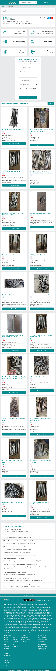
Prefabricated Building (9, 611)
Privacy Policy (24, 640)
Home (2, 5)
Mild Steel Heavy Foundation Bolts (40, 294)
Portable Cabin (29, 602)
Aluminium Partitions (42, 603)
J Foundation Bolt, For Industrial (12, 501)
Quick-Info (6, 645)
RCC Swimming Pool (30, 628)
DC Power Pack (25, 613)
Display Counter (41, 605)
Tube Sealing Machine (20, 603)
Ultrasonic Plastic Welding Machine (17, 622)
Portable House (14, 608)
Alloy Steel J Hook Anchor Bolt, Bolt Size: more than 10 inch (13, 335)
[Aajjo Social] (42, 599)
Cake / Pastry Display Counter (15, 619)
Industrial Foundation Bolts (38, 376)
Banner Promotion (42, 642)
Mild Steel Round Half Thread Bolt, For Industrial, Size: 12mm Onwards (14, 377)
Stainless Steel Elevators (44, 607)
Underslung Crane (42, 616)
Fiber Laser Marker (27, 619)
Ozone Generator (21, 631)
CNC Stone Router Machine (27, 614)
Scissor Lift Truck (34, 607)
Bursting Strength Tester (33, 617)
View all (51, 103)
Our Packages (41, 640)
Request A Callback (28, 594)
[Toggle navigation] (53, 10)
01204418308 (7, 655)
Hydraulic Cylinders (33, 613)
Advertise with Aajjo (42, 638)
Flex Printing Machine (15, 614)
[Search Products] (20, 2)
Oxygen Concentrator (12, 631)
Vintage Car (35, 629)
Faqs (5, 649)
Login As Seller (41, 649)
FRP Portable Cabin (15, 610)
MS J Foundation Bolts (9, 254)
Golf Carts (30, 629)
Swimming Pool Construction (18, 628)
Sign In (45, 2)
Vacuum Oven (10, 613)
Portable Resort (44, 608)
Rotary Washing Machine (40, 614)
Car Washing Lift (31, 625)
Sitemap (6, 638)
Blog (5, 644)
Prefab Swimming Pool (39, 626)
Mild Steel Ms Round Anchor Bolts (12, 129)
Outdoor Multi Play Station (39, 602)
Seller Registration (42, 637)
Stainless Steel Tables (9, 605)
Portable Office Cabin (43, 610)
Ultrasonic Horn (43, 620)
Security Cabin (7, 608)
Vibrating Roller (10, 603)
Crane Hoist (10, 617)
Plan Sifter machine (34, 620)
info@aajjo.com (7, 659)
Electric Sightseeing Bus (21, 629)
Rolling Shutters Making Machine (19, 625)
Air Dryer (45, 623)
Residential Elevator (16, 607)
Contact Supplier (14, 142)
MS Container (24, 610)
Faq (54, 5)
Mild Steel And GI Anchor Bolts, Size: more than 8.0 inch (41, 335)
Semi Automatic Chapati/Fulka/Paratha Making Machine (21, 626)
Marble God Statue (48, 619)
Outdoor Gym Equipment (9, 629)
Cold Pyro (28, 631)
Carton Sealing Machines (31, 605)
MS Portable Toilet (36, 608)
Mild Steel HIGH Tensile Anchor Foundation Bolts (39, 502)
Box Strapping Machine (19, 605)
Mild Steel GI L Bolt (8, 294)
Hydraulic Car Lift (25, 607)
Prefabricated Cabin (32, 610)
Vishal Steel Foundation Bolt (11, 170)
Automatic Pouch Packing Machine (16, 623)
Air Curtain (11, 620)
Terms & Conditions (25, 638)
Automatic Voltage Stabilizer (30, 616)
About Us (6, 637)
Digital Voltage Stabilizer (17, 616)
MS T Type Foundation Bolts (38, 254)
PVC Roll (6, 620)
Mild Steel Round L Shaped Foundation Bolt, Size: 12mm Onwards (41, 171)
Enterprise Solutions (42, 647)
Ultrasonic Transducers (31, 622)
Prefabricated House (31, 611)
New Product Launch (43, 645)
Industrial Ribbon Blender (31, 603)
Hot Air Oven (17, 613)
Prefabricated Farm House (25, 608)
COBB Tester (24, 617)
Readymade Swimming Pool (42, 628)
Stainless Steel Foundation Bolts (40, 212)
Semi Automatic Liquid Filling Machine (33, 623)
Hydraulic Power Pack (44, 613)
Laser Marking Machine (19, 602)
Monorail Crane (16, 617)
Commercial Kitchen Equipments (22, 620)
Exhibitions (6, 647)
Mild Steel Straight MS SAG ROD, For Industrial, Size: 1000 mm (41, 129)
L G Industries (9, 5)
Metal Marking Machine (37, 619)
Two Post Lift (39, 625)
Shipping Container (41, 611)
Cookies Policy (24, 637)
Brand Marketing (42, 644)
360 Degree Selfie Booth (37, 631)
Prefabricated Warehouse (20, 611)
